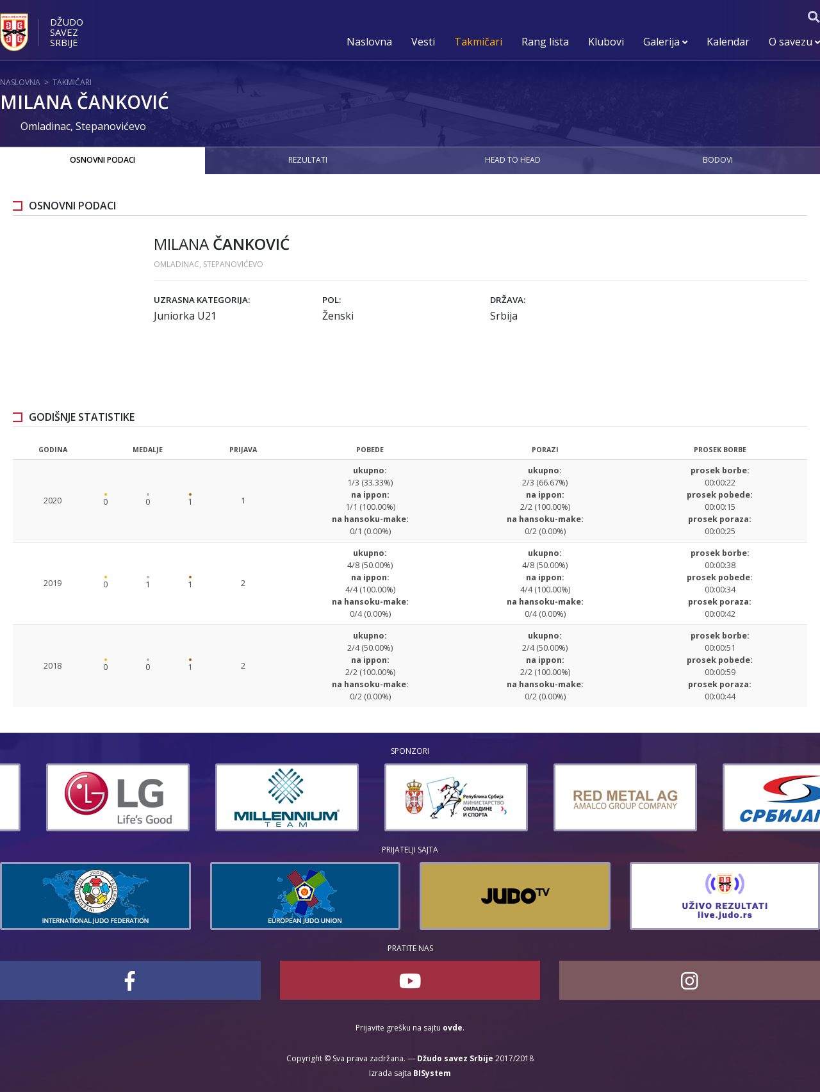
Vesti (423, 42)
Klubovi (606, 42)
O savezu (794, 42)
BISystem (432, 1073)
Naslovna (369, 42)
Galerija (665, 42)
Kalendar (728, 42)
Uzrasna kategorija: (202, 300)
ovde (453, 1027)
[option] (72, 797)
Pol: (331, 300)
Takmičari (478, 42)
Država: (507, 300)
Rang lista (545, 42)
